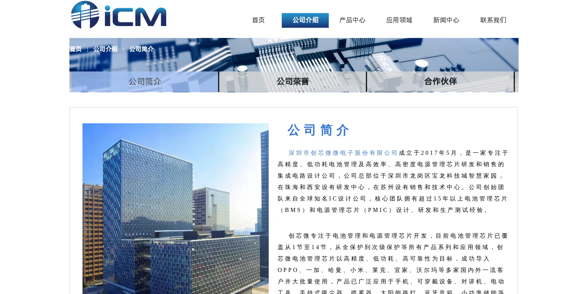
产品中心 (352, 20)
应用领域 (399, 20)
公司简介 (141, 49)
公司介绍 (105, 49)
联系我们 (493, 20)
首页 (75, 49)
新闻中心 (446, 20)
